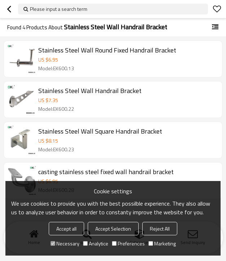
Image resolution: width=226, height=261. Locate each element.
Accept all (66, 228)
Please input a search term (58, 9)
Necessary (65, 243)
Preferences (128, 243)
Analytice (95, 243)
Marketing (162, 243)
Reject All (160, 228)
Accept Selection (113, 228)
